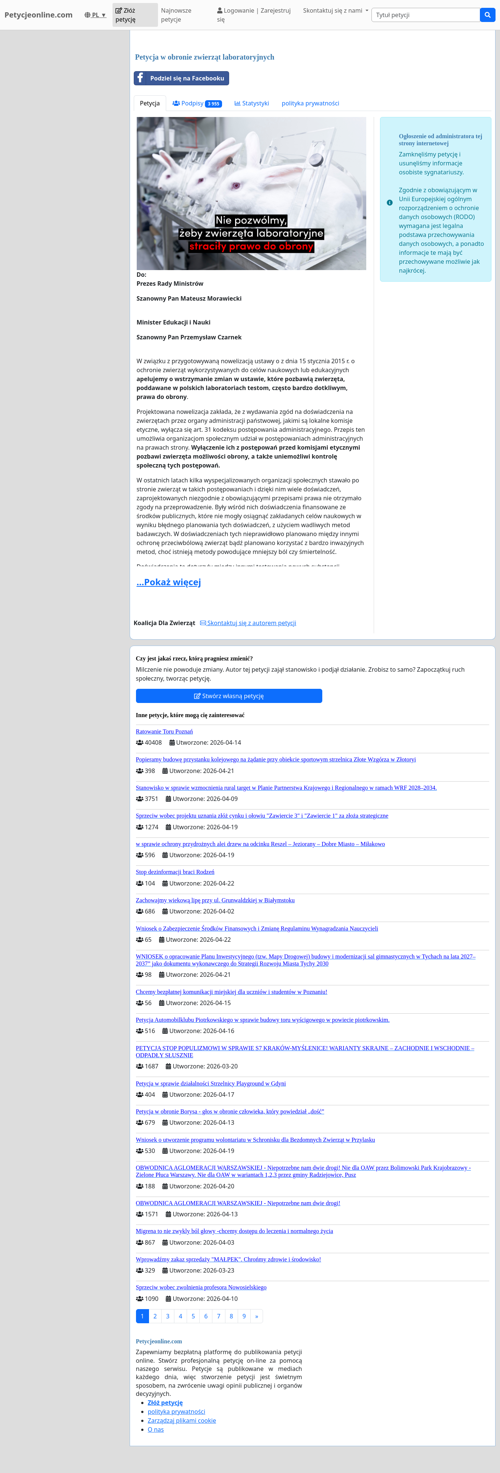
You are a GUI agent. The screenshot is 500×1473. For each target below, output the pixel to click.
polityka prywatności (310, 103)
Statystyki (252, 103)
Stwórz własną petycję (229, 696)
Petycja (150, 103)
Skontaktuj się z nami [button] (333, 10)
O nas (156, 1429)
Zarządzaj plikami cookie (182, 1420)
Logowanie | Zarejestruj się (254, 14)
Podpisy (197, 103)
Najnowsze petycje (176, 14)
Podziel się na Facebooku (179, 78)
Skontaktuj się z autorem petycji (248, 623)
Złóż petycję (125, 14)
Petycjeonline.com (38, 15)
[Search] (425, 15)
